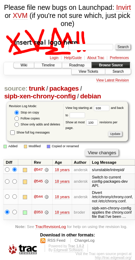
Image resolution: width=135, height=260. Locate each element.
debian (90, 96)
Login (54, 58)
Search (118, 71)
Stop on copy (26, 112)
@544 (38, 197)
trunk (37, 88)
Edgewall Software (68, 250)
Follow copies (27, 118)
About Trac (95, 58)
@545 (38, 181)
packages (64, 88)
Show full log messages (30, 132)
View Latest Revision (112, 80)
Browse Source (111, 65)
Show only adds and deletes (37, 124)
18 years (62, 170)
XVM (20, 15)
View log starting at (88, 108)
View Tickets (88, 71)
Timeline (47, 65)
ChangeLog (85, 240)
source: (15, 88)
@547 (38, 170)
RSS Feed (56, 240)
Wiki (24, 65)
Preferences (119, 58)
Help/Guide (73, 58)
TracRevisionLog (50, 226)
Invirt (123, 7)
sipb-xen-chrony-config (40, 96)
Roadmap (76, 65)
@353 (38, 212)
